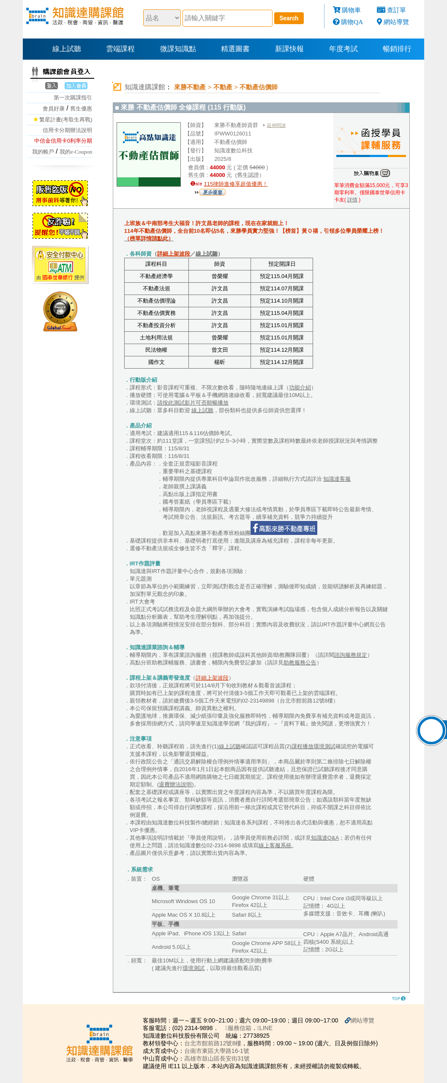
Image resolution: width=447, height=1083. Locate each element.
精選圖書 (235, 49)
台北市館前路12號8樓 (212, 1043)
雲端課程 (120, 49)
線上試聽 (66, 49)
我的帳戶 (43, 152)
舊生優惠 (81, 108)
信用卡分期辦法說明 (67, 130)
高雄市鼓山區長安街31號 (217, 1058)
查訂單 (396, 10)
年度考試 (343, 49)
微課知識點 (178, 49)
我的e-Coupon (76, 152)
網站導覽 (396, 21)
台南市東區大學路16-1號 (216, 1050)
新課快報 (289, 49)
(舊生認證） (249, 175)
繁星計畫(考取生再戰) (66, 119)
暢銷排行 (397, 49)
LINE (265, 1028)
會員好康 (54, 108)
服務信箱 (238, 1028)
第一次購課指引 (73, 97)
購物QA (352, 21)
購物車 (351, 10)
